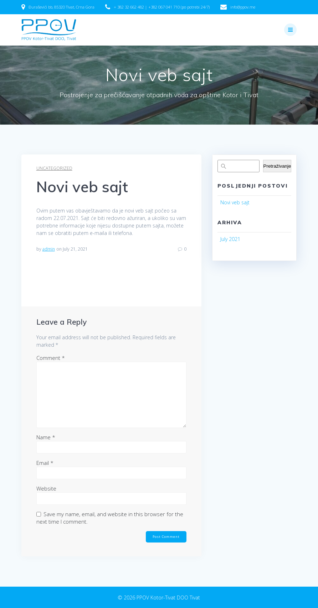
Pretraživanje (277, 166)
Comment (50, 357)
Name (45, 437)
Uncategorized (54, 168)
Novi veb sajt (235, 202)
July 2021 (230, 239)
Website (46, 488)
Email (44, 462)
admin (48, 249)
